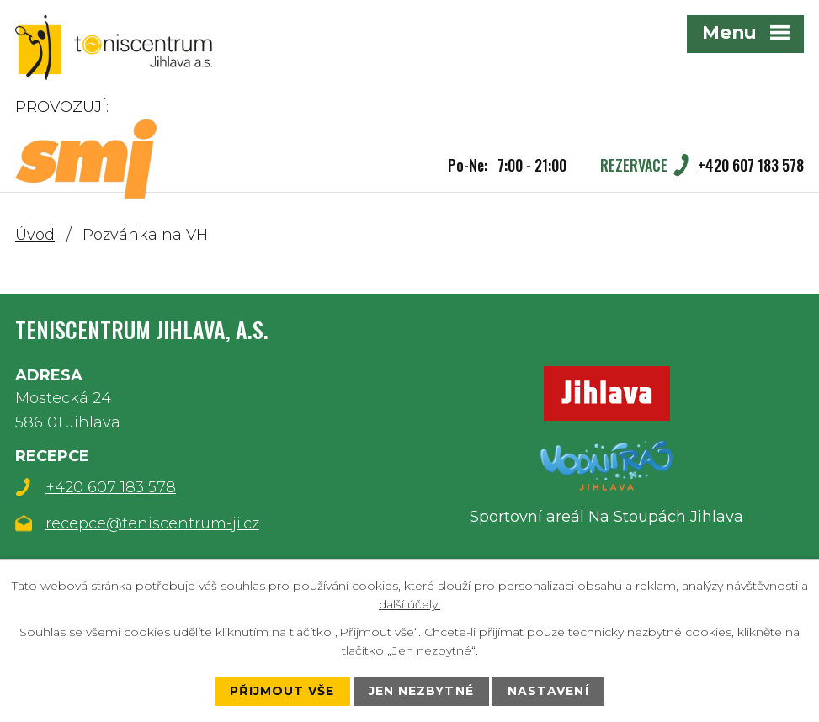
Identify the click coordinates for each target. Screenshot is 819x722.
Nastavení (548, 690)
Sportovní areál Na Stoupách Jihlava (606, 516)
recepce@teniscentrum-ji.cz (152, 523)
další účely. (409, 604)
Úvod (35, 235)
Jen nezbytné (421, 690)
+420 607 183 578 (110, 487)
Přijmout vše (282, 690)
